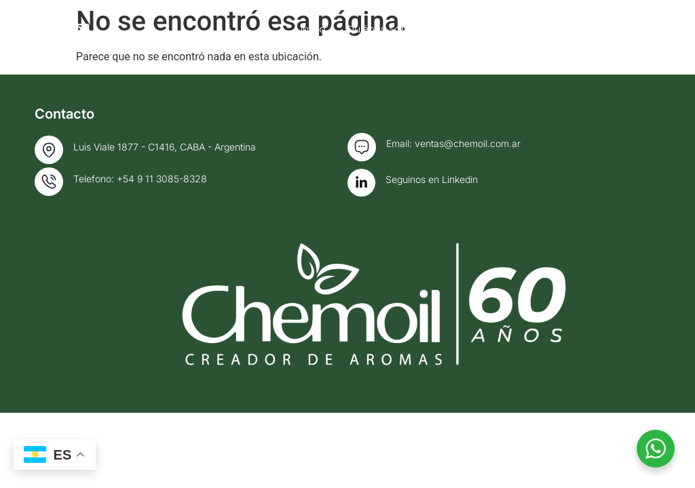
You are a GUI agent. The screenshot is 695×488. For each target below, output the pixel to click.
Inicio (375, 29)
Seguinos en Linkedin (432, 179)
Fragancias (557, 29)
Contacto (637, 29)
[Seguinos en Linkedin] (361, 183)
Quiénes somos (455, 29)
